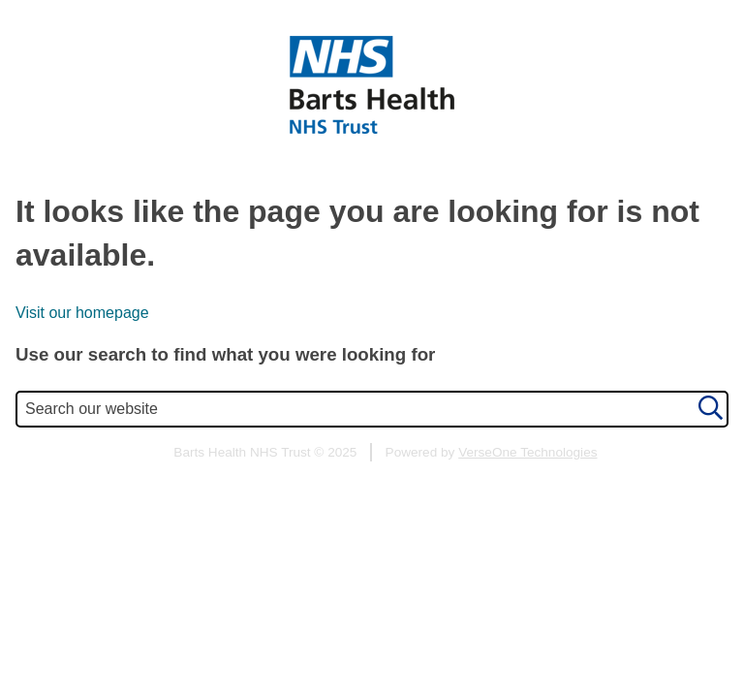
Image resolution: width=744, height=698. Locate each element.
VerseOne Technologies (527, 452)
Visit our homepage (82, 312)
